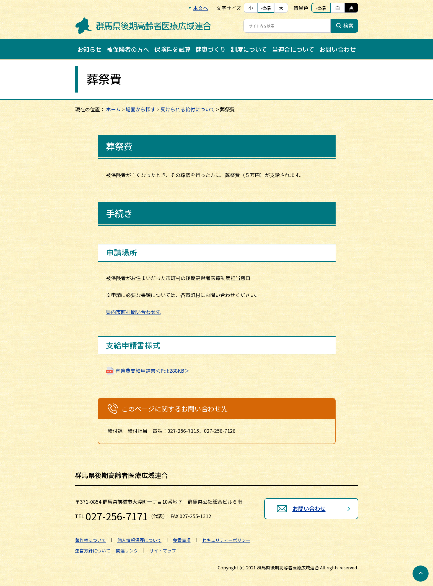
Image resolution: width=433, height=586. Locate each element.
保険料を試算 (172, 49)
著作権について (90, 539)
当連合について (293, 49)
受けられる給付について (187, 109)
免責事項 (182, 539)
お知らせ (89, 49)
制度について (249, 49)
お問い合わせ (337, 49)
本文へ (200, 7)
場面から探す (140, 109)
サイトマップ (162, 550)
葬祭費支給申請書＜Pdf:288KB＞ (152, 370)
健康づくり (210, 49)
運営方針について (92, 550)
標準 (266, 7)
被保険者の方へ (128, 49)
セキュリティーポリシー (226, 539)
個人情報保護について (139, 539)
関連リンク (127, 550)
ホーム (113, 109)
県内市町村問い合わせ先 (133, 311)
